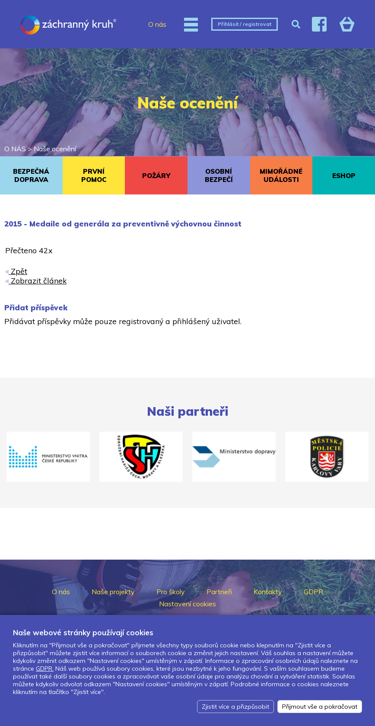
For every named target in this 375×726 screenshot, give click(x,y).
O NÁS (15, 148)
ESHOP (344, 176)
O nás (157, 24)
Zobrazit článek (36, 280)
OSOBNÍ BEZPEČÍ (219, 175)
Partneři (219, 591)
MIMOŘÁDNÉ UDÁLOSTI (281, 175)
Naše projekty (113, 591)
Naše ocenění (55, 148)
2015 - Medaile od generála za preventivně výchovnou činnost (123, 223)
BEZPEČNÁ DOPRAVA (31, 175)
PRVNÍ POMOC (93, 175)
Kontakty (268, 591)
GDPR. (45, 668)
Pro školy (170, 591)
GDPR (313, 591)
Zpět (16, 271)
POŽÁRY (156, 176)
